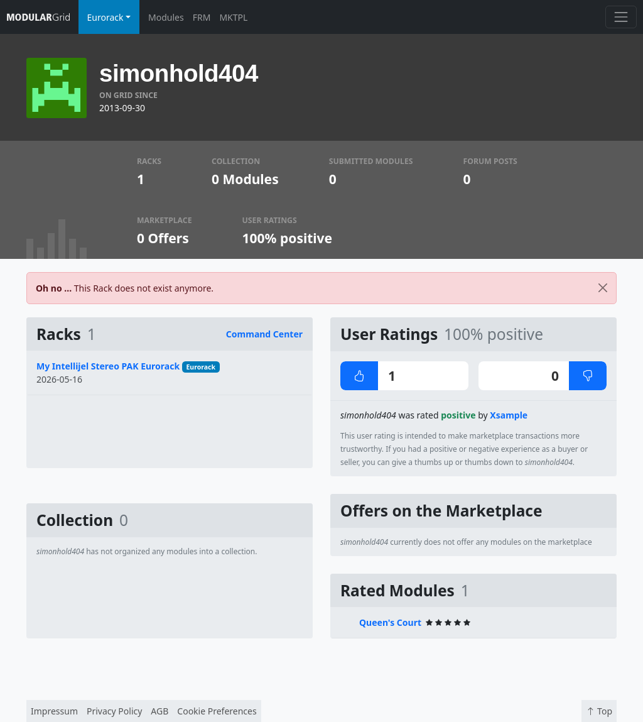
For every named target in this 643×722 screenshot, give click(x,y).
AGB (159, 711)
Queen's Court (390, 622)
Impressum (54, 711)
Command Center (264, 334)
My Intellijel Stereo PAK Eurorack (108, 366)
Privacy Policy (114, 711)
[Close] (603, 288)
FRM (202, 17)
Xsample (508, 415)
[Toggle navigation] (620, 17)
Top (599, 711)
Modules (166, 17)
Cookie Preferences (216, 711)
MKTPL (233, 17)
